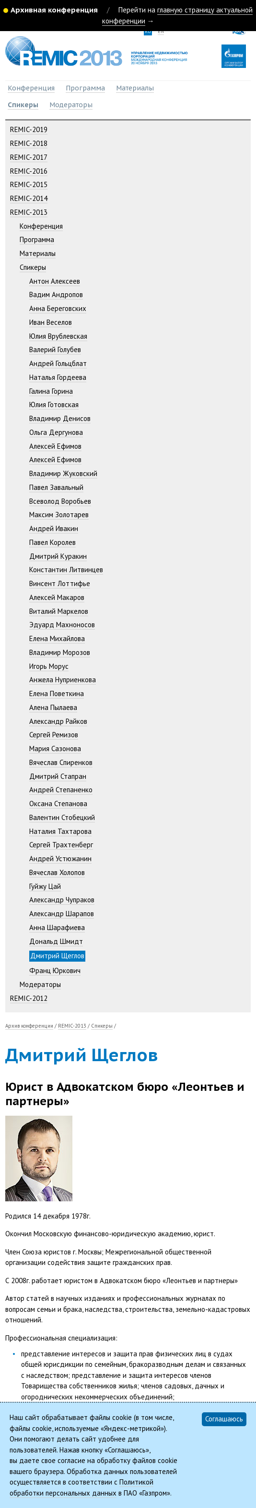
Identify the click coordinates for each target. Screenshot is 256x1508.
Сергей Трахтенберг (61, 844)
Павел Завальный (56, 487)
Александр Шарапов (61, 913)
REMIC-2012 (28, 998)
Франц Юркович (55, 970)
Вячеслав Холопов (57, 872)
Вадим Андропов (56, 294)
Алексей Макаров (56, 597)
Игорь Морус (49, 666)
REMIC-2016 (28, 171)
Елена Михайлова (57, 638)
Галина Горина (51, 391)
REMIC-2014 (28, 198)
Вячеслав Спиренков (61, 762)
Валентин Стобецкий (62, 817)
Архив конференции (29, 1025)
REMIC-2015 (28, 184)
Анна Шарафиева (57, 927)
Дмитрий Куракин (58, 556)
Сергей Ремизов (53, 734)
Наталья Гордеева (57, 377)
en (161, 31)
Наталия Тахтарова (60, 831)
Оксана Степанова (58, 803)
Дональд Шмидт (56, 941)
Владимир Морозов (59, 652)
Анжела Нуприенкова (62, 679)
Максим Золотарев (59, 514)
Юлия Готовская (54, 404)
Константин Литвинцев (66, 569)
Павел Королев (52, 542)
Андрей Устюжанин (60, 858)
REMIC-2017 (28, 157)
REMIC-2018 (28, 143)
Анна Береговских (57, 308)
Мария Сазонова (55, 748)
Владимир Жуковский (63, 473)
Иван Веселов (50, 322)
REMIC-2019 (28, 129)
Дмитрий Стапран (57, 776)
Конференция (31, 88)
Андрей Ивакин (53, 528)
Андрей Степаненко (61, 789)
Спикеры (23, 104)
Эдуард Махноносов (62, 624)
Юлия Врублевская (58, 336)
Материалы (135, 88)
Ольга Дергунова (56, 432)
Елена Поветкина (56, 693)
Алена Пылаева (53, 707)
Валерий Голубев (55, 349)
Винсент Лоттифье (59, 583)
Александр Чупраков (61, 899)
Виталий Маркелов (58, 611)
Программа (85, 88)
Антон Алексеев (54, 281)
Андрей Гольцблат (58, 363)
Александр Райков (58, 721)
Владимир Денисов (60, 418)
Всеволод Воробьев (60, 501)
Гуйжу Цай (45, 886)
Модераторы (71, 104)
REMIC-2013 (28, 212)
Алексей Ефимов (55, 446)
